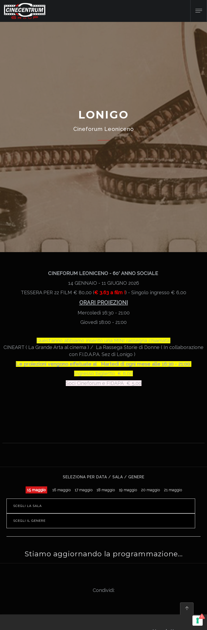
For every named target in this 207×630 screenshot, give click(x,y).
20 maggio (150, 490)
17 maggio (84, 490)
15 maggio (36, 490)
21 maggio (173, 490)
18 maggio (105, 490)
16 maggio (61, 490)
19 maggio (128, 490)
